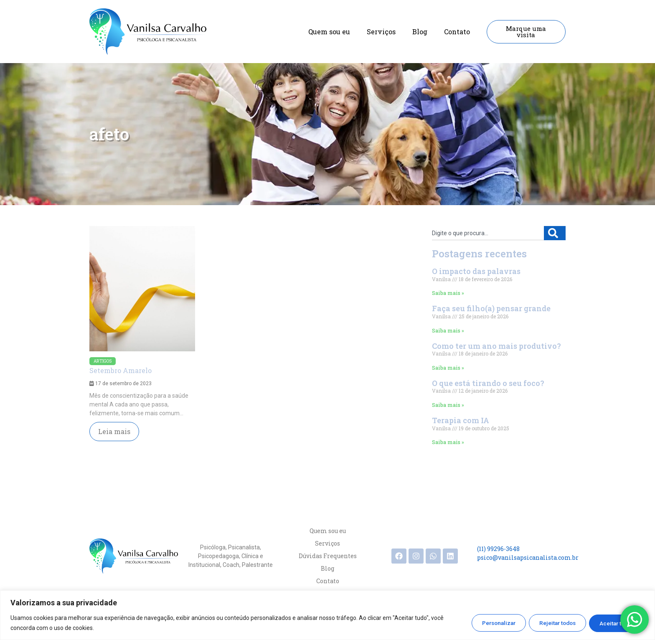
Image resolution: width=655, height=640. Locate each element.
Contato (457, 31)
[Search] (555, 233)
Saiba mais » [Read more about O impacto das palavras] (448, 293)
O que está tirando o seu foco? (488, 383)
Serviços (381, 31)
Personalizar (485, 623)
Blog (419, 31)
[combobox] (488, 233)
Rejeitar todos (549, 623)
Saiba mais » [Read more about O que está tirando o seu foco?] (448, 404)
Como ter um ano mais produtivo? (496, 346)
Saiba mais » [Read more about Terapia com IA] (448, 442)
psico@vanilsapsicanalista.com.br (528, 557)
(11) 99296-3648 (498, 549)
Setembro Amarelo (120, 370)
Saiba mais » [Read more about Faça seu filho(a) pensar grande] (448, 330)
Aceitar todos (614, 623)
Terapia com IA (460, 420)
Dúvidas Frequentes (328, 556)
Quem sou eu (329, 31)
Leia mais (114, 431)
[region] (327, 615)
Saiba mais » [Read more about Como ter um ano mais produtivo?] (448, 367)
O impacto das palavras (476, 271)
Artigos (103, 361)
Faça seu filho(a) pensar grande (491, 308)
